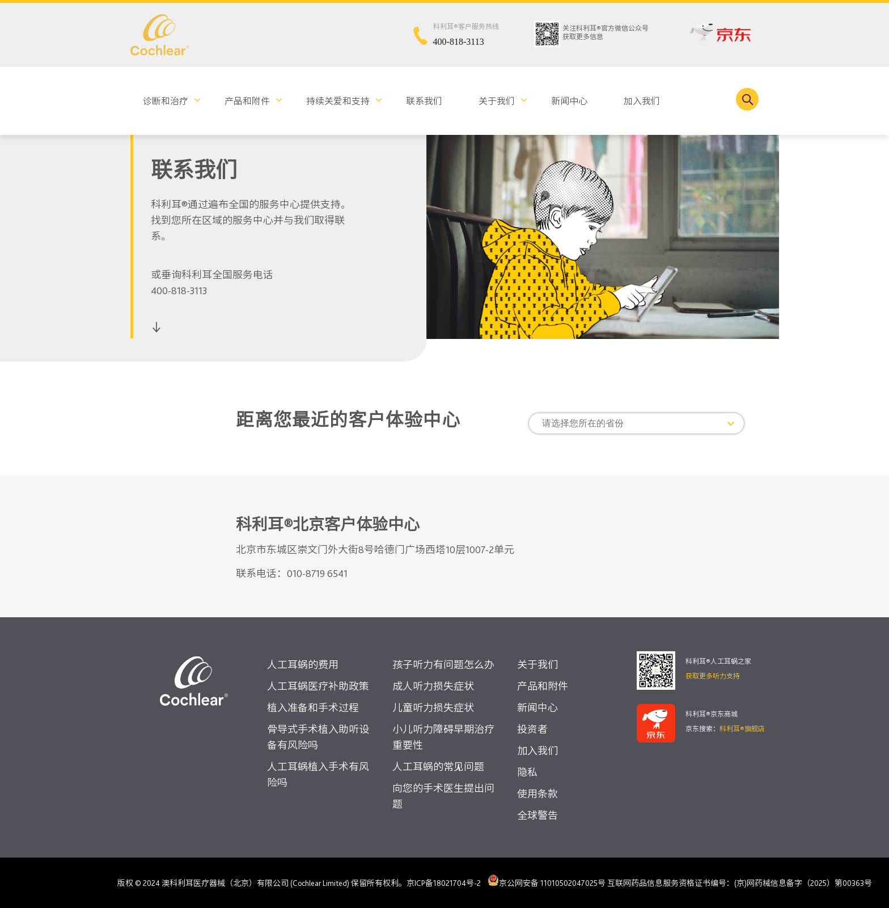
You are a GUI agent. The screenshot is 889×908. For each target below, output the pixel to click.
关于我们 (497, 101)
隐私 (527, 772)
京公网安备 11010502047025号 (547, 880)
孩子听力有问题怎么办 (443, 665)
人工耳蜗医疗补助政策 (318, 686)
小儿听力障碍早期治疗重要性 (443, 737)
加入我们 (642, 101)
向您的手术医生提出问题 (443, 796)
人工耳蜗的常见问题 (438, 767)
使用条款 (537, 794)
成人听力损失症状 (433, 686)
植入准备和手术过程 (313, 708)
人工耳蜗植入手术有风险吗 (318, 774)
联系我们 (424, 101)
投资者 (532, 729)
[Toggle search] (747, 99)
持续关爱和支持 (338, 101)
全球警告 (537, 815)
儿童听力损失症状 (433, 708)
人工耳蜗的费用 (302, 665)
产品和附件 (247, 101)
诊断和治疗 (165, 101)
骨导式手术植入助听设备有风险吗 (318, 737)
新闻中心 (569, 101)
